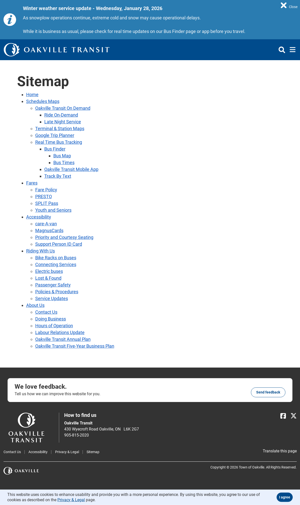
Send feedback (268, 392)
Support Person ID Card (58, 244)
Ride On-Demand (61, 115)
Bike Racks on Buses (55, 257)
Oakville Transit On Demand (62, 108)
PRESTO (43, 196)
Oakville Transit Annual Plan (63, 339)
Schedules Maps (42, 101)
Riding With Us (40, 251)
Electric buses (49, 271)
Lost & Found (48, 278)
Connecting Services (55, 264)
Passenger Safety (53, 284)
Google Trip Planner (54, 135)
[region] (289, 5)
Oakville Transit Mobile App (71, 169)
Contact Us (46, 312)
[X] (293, 416)
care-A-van (46, 223)
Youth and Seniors (53, 210)
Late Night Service (62, 121)
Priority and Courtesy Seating (64, 237)
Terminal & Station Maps (59, 128)
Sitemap (93, 452)
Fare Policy (46, 189)
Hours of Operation (54, 325)
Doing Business (50, 318)
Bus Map (62, 155)
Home (32, 94)
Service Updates (51, 298)
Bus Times (63, 162)
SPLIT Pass (46, 203)
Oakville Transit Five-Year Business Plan (74, 346)
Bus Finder (54, 149)
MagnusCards (49, 230)
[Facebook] (283, 416)
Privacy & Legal (67, 452)
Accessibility (38, 217)
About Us (35, 305)
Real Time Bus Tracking (58, 142)
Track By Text (57, 176)
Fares (32, 183)
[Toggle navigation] (291, 50)
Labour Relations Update (60, 332)
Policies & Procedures (56, 291)
